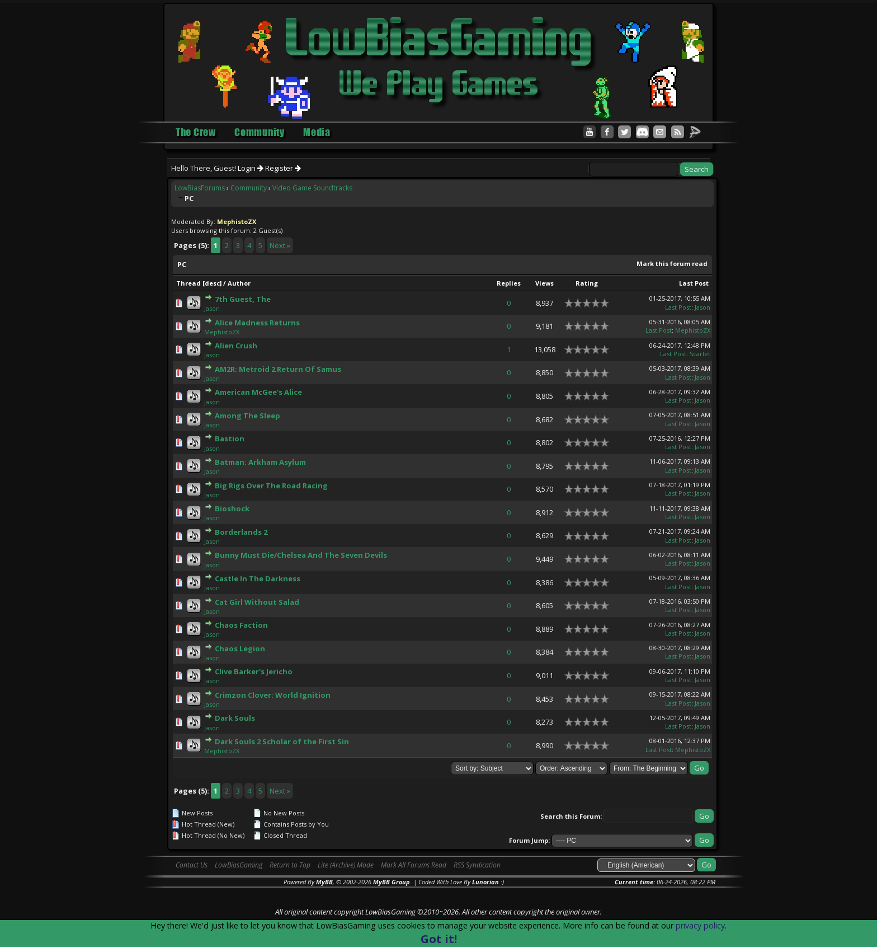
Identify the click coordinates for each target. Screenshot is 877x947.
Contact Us (192, 865)
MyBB (324, 882)
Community (248, 188)
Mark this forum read (672, 263)
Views (544, 283)
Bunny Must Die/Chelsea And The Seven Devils (301, 555)
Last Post (694, 283)
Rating (587, 283)
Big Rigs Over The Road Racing (271, 486)
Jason (212, 308)
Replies (509, 283)
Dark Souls (235, 718)
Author (239, 283)
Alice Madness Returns (257, 323)
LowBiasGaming (238, 865)
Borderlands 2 (241, 532)
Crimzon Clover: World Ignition (273, 695)
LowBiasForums (200, 188)
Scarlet (700, 353)
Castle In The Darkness (257, 578)
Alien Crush (236, 345)
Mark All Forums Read (413, 865)
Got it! (439, 938)
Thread (188, 283)
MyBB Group (391, 882)
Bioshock (232, 508)
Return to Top (290, 865)
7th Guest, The (243, 299)
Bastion (229, 438)
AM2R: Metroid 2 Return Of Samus (278, 369)
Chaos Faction (241, 625)
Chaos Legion (240, 648)
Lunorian (485, 882)
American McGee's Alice (258, 392)
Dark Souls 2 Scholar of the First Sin (282, 741)
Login (250, 168)
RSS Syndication (477, 865)
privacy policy (700, 925)
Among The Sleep (247, 415)
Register (283, 168)
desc (212, 283)
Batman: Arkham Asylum (260, 462)
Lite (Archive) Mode (346, 865)
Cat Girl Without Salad (257, 602)
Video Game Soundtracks (312, 188)
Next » (280, 245)
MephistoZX (221, 332)
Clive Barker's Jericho (254, 671)
